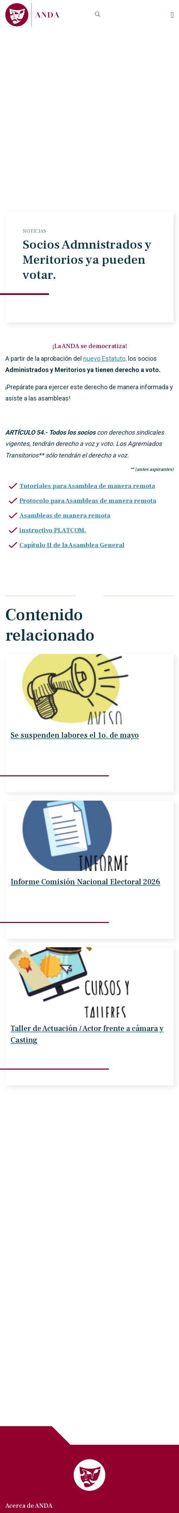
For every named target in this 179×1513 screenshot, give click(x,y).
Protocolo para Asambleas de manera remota (87, 501)
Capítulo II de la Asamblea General (71, 545)
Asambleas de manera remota (64, 516)
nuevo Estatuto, (104, 358)
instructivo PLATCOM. (52, 530)
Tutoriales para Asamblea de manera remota (87, 486)
